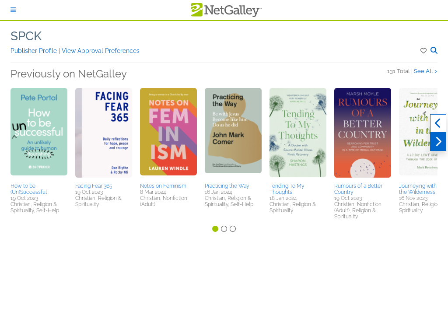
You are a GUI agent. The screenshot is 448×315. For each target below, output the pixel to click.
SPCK (26, 36)
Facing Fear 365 (93, 186)
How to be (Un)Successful (28, 189)
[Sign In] (13, 10)
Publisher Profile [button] (34, 50)
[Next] (438, 142)
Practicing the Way (227, 186)
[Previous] (438, 123)
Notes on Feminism (163, 186)
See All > (426, 71)
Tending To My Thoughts (287, 189)
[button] (424, 51)
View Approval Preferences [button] (101, 50)
